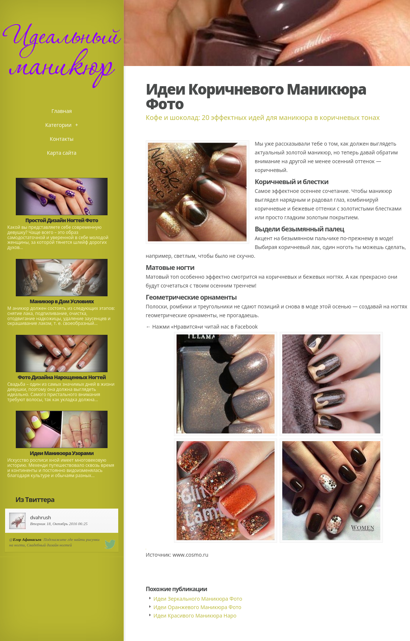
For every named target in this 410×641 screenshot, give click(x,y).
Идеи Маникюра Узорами (62, 453)
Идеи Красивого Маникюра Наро (194, 615)
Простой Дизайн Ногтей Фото (61, 220)
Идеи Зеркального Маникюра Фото (197, 598)
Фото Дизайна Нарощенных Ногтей (62, 377)
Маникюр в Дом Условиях (62, 301)
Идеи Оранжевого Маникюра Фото (197, 607)
